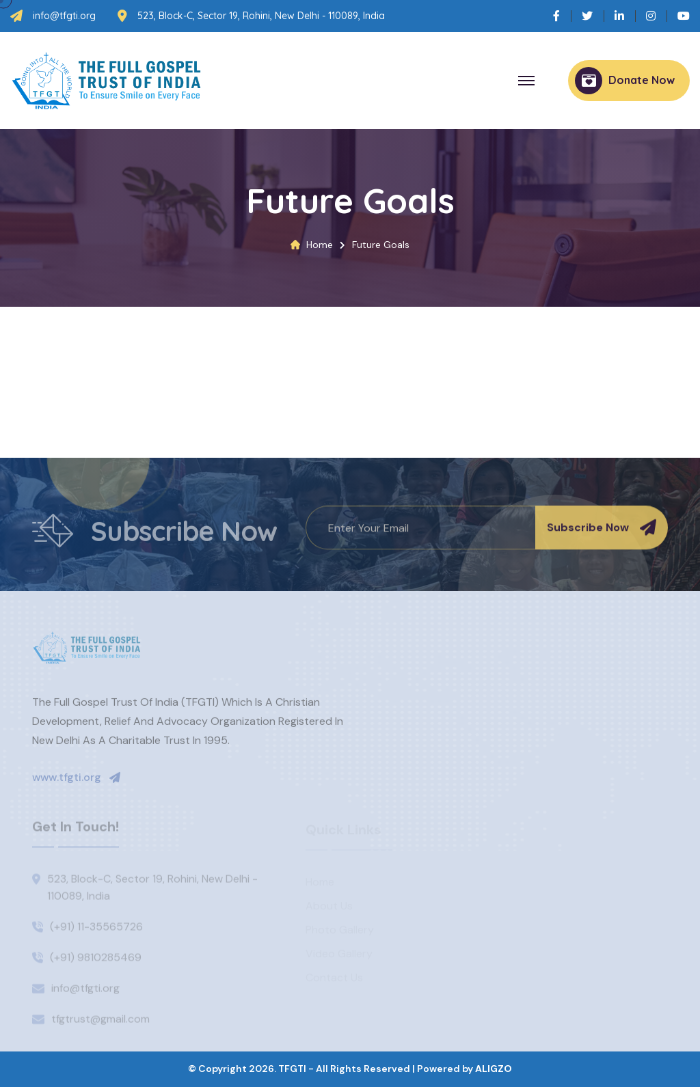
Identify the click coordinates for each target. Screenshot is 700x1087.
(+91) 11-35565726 (96, 929)
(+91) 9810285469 (96, 960)
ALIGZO (493, 1068)
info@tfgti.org (64, 16)
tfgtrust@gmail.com (100, 1022)
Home (319, 244)
